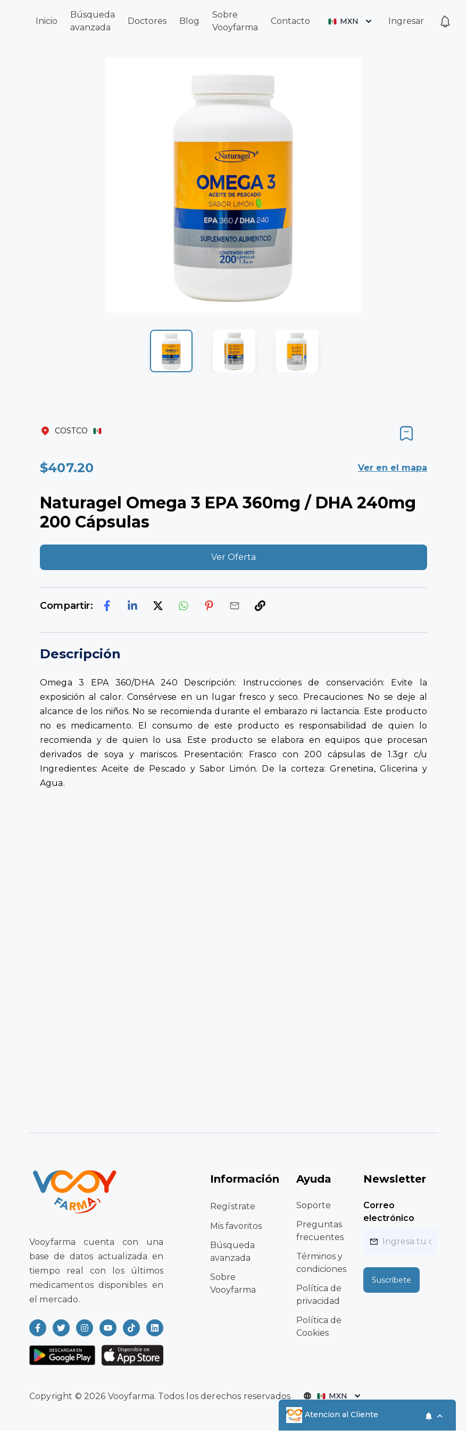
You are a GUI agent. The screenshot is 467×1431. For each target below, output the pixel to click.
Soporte (313, 1205)
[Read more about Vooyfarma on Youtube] (107, 1327)
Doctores (147, 21)
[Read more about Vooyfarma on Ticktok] (131, 1327)
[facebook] (106, 605)
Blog (189, 21)
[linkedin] (132, 605)
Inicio (46, 21)
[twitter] (158, 605)
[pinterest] (209, 605)
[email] (234, 605)
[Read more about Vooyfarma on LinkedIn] (154, 1327)
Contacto (290, 21)
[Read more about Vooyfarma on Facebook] (37, 1327)
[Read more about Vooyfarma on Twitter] (61, 1327)
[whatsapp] (183, 605)
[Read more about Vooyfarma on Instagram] (84, 1327)
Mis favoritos (236, 1226)
